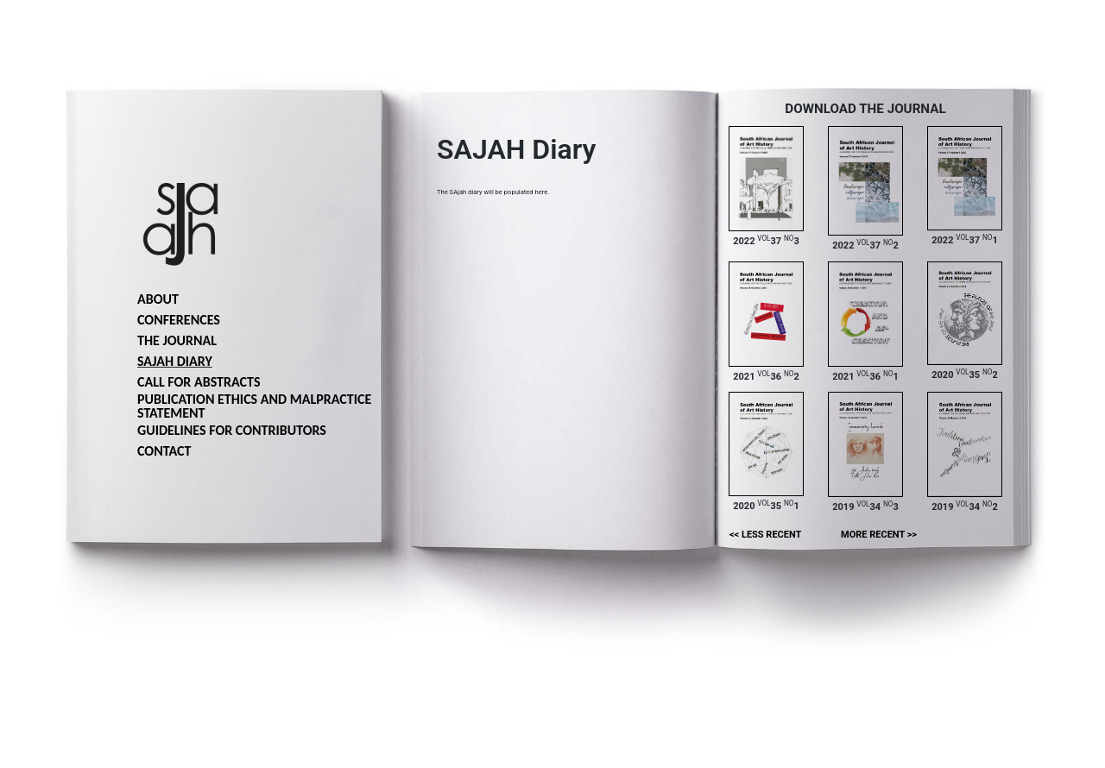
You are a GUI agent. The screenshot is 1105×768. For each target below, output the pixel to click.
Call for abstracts (198, 382)
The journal (177, 340)
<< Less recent (765, 534)
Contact (164, 451)
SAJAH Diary (174, 361)
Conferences (178, 320)
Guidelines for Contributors (231, 430)
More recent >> (879, 534)
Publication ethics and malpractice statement (254, 406)
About (158, 299)
